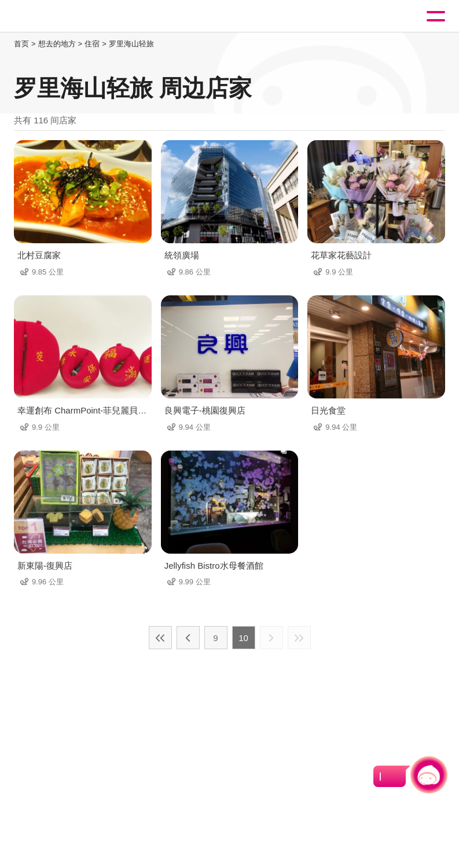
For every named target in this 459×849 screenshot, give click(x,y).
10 (243, 638)
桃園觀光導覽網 (56, 16)
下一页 (271, 637)
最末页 (299, 637)
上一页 (188, 637)
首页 (21, 43)
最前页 (160, 637)
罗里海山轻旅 (131, 43)
